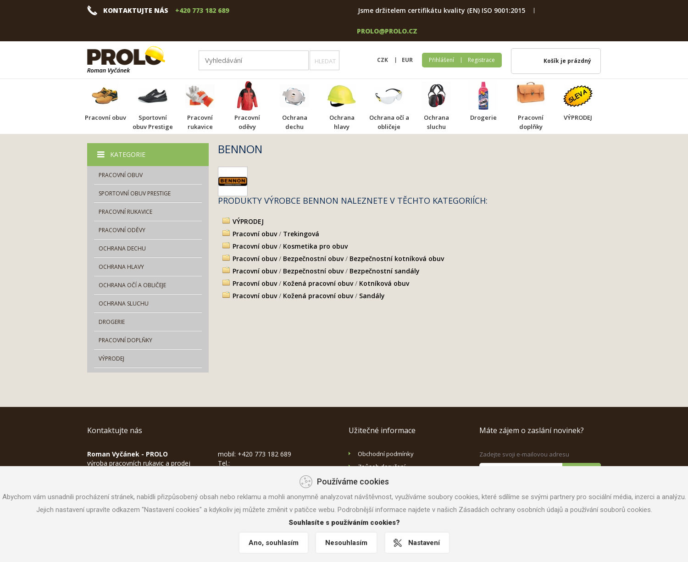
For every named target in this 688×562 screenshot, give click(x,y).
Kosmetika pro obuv (315, 246)
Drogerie (483, 117)
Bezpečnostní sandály (385, 271)
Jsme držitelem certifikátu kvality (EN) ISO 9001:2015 (441, 10)
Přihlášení (441, 60)
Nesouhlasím (346, 543)
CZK (382, 60)
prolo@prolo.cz (387, 31)
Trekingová (301, 233)
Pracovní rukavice (200, 122)
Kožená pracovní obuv (318, 283)
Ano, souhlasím (273, 543)
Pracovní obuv (105, 117)
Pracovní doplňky (531, 122)
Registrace (481, 60)
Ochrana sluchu (436, 122)
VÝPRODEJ (578, 117)
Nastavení (424, 543)
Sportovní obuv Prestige (153, 122)
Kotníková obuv (384, 283)
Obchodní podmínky (386, 454)
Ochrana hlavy (342, 122)
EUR (407, 60)
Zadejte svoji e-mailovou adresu (524, 454)
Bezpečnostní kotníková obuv (397, 258)
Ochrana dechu (294, 122)
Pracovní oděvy (247, 122)
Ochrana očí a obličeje (389, 122)
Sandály (372, 295)
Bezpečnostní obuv (313, 258)
